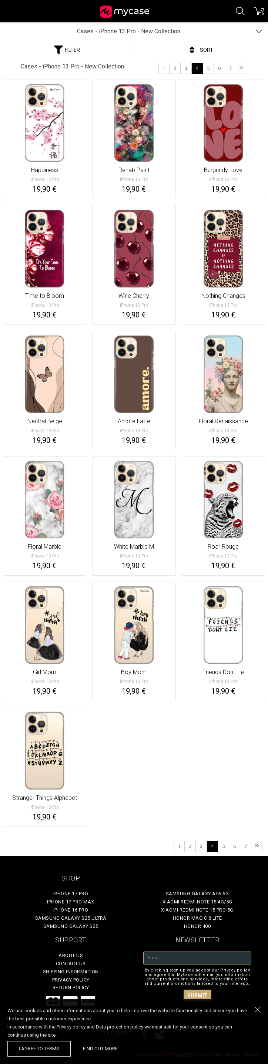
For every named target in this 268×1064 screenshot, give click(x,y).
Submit (197, 996)
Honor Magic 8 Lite (197, 918)
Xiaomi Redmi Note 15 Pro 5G (197, 910)
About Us (70, 955)
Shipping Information (71, 971)
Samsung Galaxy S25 (70, 926)
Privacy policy (71, 980)
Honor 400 (197, 926)
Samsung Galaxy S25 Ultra (71, 918)
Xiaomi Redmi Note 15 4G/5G (197, 902)
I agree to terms (39, 1048)
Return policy (71, 987)
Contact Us (71, 963)
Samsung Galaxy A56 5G (197, 893)
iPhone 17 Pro (70, 893)
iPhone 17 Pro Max (70, 902)
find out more (100, 1048)
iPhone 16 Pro (70, 910)
